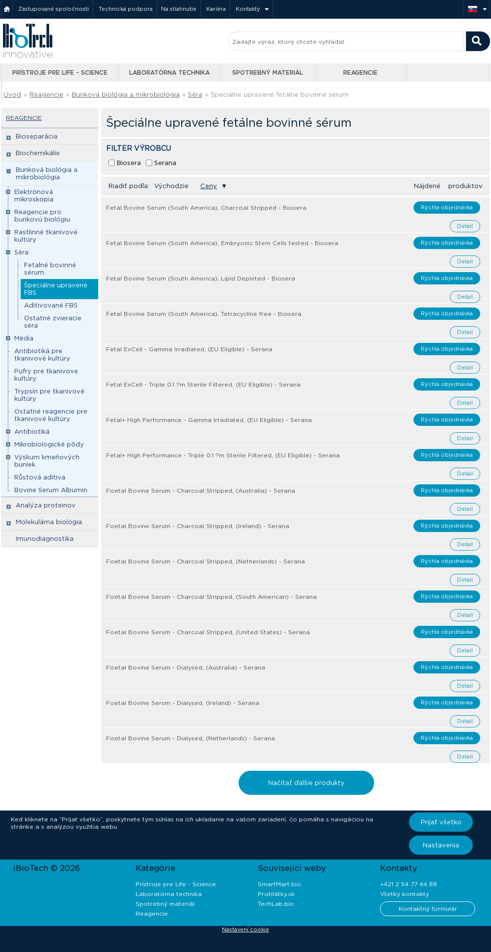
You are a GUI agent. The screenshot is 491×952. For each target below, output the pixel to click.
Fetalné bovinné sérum (50, 268)
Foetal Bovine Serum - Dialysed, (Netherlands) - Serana (190, 738)
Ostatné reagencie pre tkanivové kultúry (50, 415)
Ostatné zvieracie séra (53, 321)
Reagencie (360, 72)
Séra (195, 94)
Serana (165, 163)
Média (23, 338)
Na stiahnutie (178, 8)
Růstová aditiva (39, 477)
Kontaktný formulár (428, 908)
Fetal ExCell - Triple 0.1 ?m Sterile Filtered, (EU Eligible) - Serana (203, 384)
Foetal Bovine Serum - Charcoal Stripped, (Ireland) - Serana (197, 526)
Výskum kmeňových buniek (47, 460)
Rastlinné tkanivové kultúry (46, 235)
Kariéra (216, 8)
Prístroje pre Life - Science (60, 72)
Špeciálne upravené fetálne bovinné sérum (280, 94)
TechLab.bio (276, 903)
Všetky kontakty (404, 893)
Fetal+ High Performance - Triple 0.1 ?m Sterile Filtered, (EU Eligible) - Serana (223, 455)
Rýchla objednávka (447, 207)
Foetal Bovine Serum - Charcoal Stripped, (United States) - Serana (208, 632)
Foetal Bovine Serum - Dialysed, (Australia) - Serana (185, 667)
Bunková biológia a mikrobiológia (126, 94)
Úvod (12, 94)
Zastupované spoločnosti (53, 8)
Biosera (129, 163)
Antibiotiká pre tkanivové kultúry (42, 354)
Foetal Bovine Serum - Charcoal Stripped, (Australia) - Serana (200, 490)
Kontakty (248, 8)
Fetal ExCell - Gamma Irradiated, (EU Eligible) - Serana (189, 349)
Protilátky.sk (276, 893)
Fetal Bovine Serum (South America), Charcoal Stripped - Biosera (206, 207)
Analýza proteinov (46, 505)
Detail (465, 226)
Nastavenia (441, 845)
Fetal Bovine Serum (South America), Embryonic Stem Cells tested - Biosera (222, 243)
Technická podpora (126, 8)
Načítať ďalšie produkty (306, 782)
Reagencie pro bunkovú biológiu (42, 215)
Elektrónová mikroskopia (34, 195)
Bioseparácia (36, 136)
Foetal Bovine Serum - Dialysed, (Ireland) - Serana (182, 702)
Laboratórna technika (169, 72)
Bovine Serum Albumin (50, 490)
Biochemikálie (38, 153)
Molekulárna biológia (49, 522)
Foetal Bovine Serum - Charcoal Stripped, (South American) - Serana (211, 596)
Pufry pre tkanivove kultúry (46, 374)
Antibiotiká (32, 431)
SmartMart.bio (279, 884)
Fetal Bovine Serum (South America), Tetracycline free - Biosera (203, 313)
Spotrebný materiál (267, 72)
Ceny (208, 186)
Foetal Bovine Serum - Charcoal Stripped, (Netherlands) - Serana (205, 561)
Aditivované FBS (51, 305)
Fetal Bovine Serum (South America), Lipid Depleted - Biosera (200, 278)
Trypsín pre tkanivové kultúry (49, 395)
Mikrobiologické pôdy (49, 444)
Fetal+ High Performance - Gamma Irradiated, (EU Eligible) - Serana (209, 419)
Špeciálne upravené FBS (55, 288)
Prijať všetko (441, 822)
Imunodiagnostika (45, 538)
